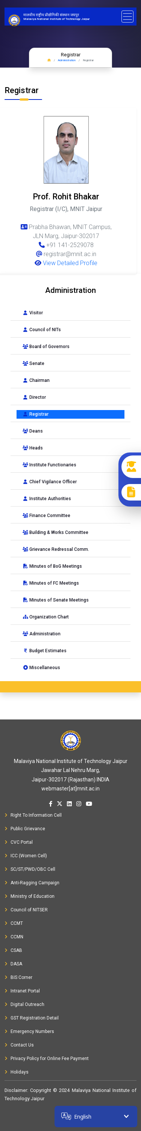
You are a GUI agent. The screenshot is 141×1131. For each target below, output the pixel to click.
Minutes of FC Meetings (51, 583)
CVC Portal (19, 842)
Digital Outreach (24, 1004)
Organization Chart (46, 617)
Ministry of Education (30, 896)
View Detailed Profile (66, 263)
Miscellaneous (41, 667)
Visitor (33, 312)
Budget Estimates (45, 650)
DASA (13, 964)
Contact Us (19, 1045)
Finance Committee (46, 515)
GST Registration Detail (32, 1018)
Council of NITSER (26, 909)
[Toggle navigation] (127, 17)
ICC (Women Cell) (26, 855)
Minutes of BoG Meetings (52, 566)
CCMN (14, 936)
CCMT (14, 923)
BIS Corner (18, 977)
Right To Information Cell (33, 815)
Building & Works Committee (55, 532)
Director (34, 397)
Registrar (36, 414)
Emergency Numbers (29, 1031)
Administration (67, 60)
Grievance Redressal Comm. (56, 549)
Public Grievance (25, 828)
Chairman (36, 380)
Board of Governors (46, 346)
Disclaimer (16, 1090)
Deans (33, 431)
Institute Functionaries (49, 464)
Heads (33, 448)
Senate (33, 363)
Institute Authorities (47, 498)
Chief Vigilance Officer (50, 481)
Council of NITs (42, 329)
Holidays (17, 1072)
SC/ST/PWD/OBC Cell (30, 869)
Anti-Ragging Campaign (32, 882)
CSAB (13, 950)
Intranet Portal (22, 991)
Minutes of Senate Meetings (56, 600)
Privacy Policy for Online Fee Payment (47, 1058)
